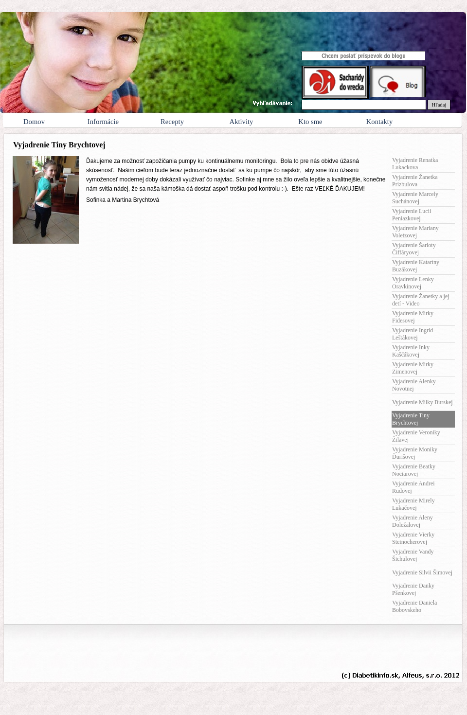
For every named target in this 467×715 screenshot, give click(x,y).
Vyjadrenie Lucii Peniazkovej (411, 215)
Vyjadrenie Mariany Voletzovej (415, 232)
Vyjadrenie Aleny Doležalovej (412, 521)
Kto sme (310, 121)
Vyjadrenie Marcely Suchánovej (415, 198)
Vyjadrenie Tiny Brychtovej (411, 419)
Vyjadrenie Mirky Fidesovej (412, 317)
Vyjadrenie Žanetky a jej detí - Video (420, 300)
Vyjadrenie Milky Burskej (422, 402)
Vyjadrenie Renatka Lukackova (415, 164)
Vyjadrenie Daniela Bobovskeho (414, 606)
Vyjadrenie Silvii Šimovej (422, 572)
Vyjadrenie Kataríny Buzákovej (415, 266)
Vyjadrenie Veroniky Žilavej (416, 436)
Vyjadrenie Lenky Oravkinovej (413, 283)
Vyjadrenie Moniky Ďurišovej (414, 453)
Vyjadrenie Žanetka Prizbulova (415, 181)
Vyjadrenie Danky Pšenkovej (413, 589)
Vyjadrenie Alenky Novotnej (414, 385)
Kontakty (379, 121)
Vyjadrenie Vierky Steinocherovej (413, 538)
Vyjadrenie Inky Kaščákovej (411, 351)
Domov (34, 121)
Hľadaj (439, 104)
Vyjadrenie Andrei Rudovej (413, 487)
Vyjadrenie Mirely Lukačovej (413, 504)
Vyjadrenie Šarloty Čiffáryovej (414, 249)
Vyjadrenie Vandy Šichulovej (412, 555)
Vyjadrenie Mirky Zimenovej (412, 368)
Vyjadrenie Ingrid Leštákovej (412, 334)
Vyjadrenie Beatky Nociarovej (413, 470)
